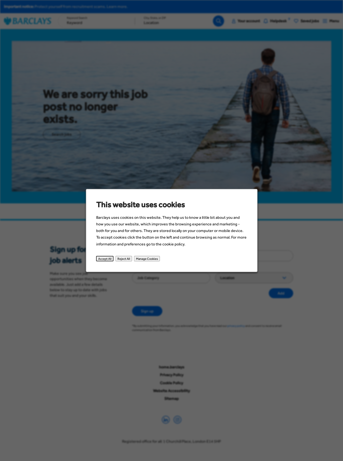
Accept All (104, 259)
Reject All (123, 259)
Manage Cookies (147, 259)
